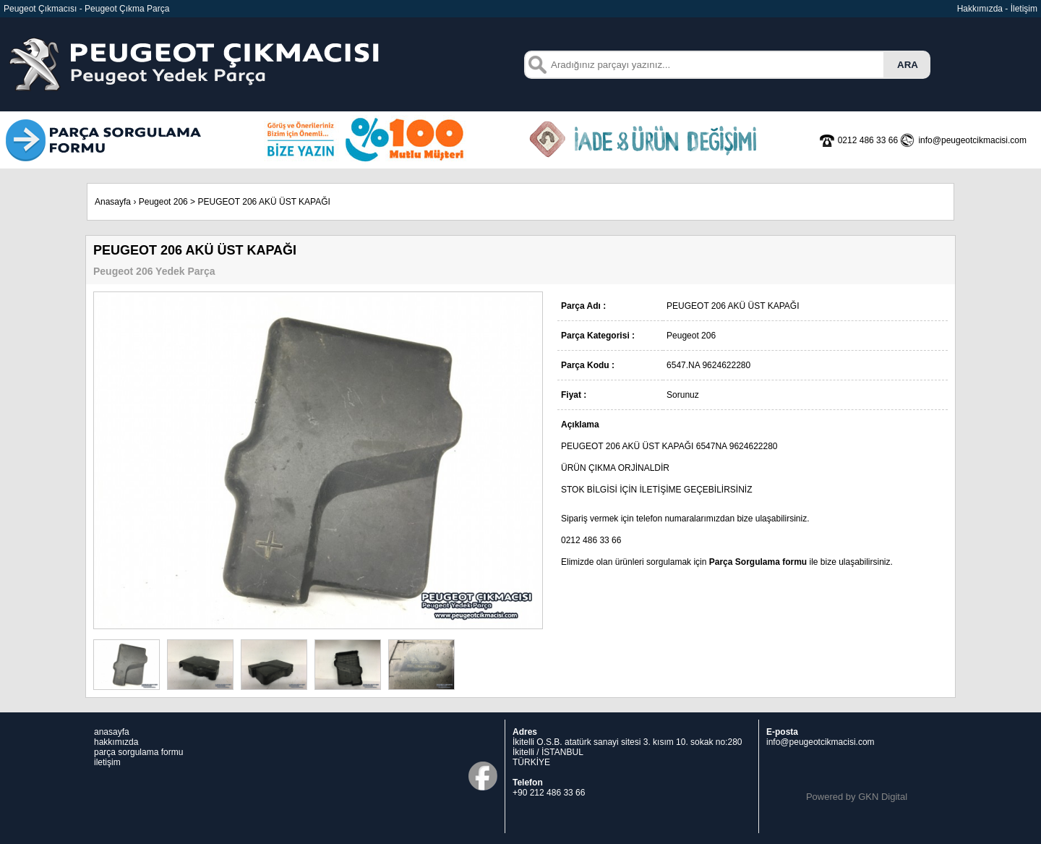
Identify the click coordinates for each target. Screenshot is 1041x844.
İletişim (1024, 9)
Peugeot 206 (163, 202)
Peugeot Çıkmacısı (40, 9)
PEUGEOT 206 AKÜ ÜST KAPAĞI (263, 202)
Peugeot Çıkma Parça (127, 9)
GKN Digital (882, 796)
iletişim (107, 762)
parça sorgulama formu (138, 752)
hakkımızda (116, 742)
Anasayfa (113, 202)
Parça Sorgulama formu (758, 562)
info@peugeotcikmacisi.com (820, 742)
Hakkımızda (980, 9)
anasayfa (111, 732)
